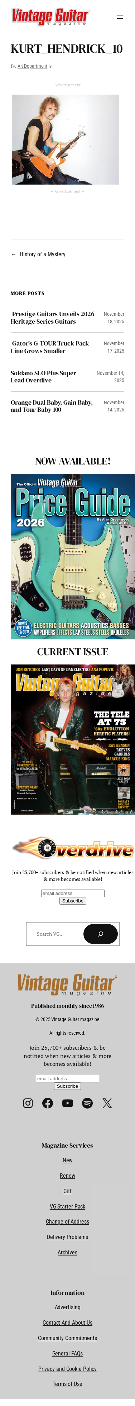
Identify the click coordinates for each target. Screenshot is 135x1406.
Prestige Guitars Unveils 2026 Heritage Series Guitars (53, 317)
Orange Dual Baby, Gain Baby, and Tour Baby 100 (52, 406)
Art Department (33, 66)
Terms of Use (67, 1384)
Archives (67, 1252)
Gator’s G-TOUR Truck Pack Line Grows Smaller (50, 347)
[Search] (100, 934)
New (68, 1160)
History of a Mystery (43, 254)
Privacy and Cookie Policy (67, 1369)
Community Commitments (67, 1338)
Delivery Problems (67, 1237)
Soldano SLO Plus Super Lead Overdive (43, 377)
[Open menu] (120, 17)
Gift (67, 1191)
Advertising (68, 1307)
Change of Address (67, 1221)
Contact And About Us (67, 1322)
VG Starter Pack (68, 1206)
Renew (67, 1175)
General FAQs (67, 1353)
